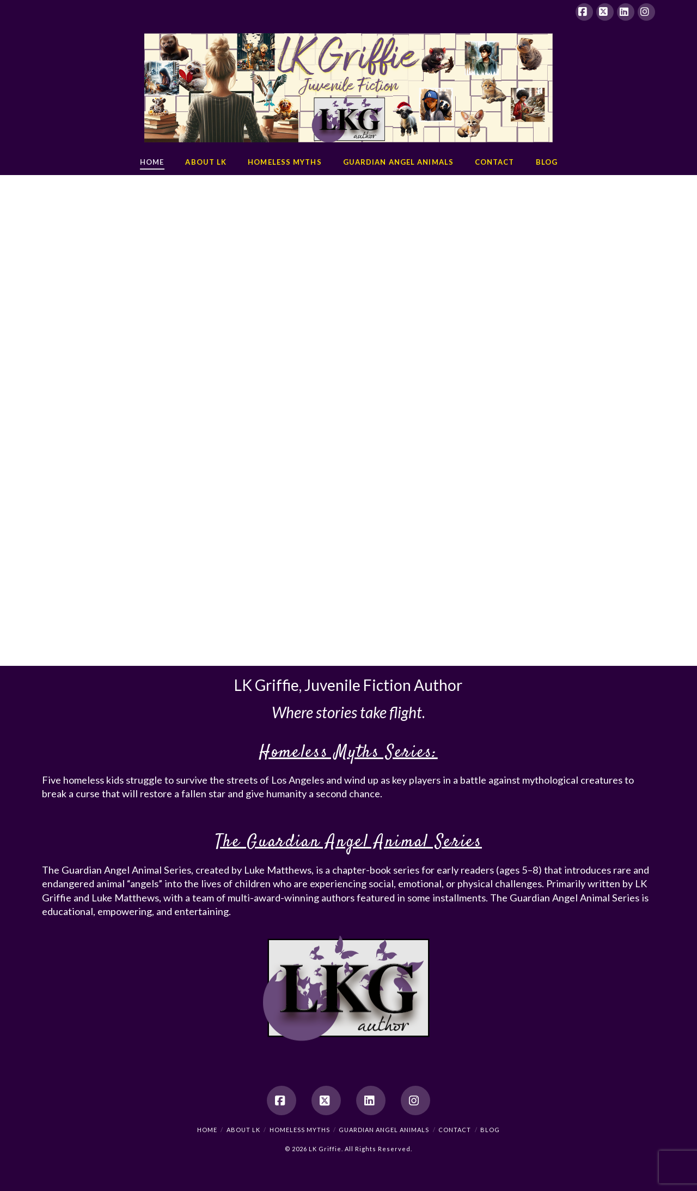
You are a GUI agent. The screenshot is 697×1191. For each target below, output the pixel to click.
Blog (490, 1129)
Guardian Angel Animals (384, 1129)
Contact (454, 1129)
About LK (243, 1129)
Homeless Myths (300, 1129)
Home (207, 1129)
